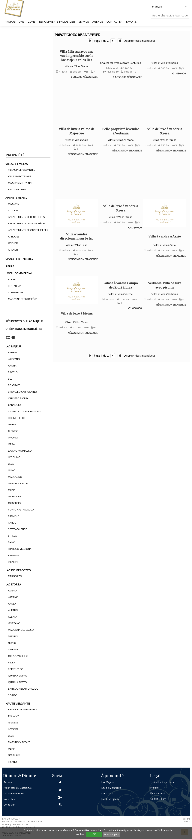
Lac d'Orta (107, 793)
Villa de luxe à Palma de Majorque (76, 131)
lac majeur (13, 346)
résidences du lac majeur (24, 321)
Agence (97, 21)
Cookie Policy (158, 798)
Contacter (114, 21)
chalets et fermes (19, 258)
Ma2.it (187, 821)
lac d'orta (13, 584)
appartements (16, 198)
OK (94, 834)
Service (84, 21)
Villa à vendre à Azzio (164, 236)
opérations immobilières (23, 329)
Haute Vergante (110, 799)
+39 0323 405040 (20, 824)
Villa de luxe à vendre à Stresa (164, 131)
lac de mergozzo (18, 570)
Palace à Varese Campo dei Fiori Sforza (120, 285)
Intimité (154, 787)
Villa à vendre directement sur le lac (76, 236)
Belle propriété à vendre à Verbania (120, 131)
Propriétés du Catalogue (18, 787)
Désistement (157, 793)
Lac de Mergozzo (111, 787)
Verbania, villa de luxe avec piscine (164, 285)
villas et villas (16, 164)
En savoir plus (111, 834)
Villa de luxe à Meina (76, 313)
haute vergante (17, 703)
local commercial (18, 273)
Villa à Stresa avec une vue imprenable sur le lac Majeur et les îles (76, 56)
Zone (31, 21)
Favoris (131, 21)
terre (9, 266)
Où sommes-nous (14, 793)
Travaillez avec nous (162, 782)
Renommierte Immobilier (57, 21)
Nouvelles (9, 799)
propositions (14, 21)
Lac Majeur (107, 782)
